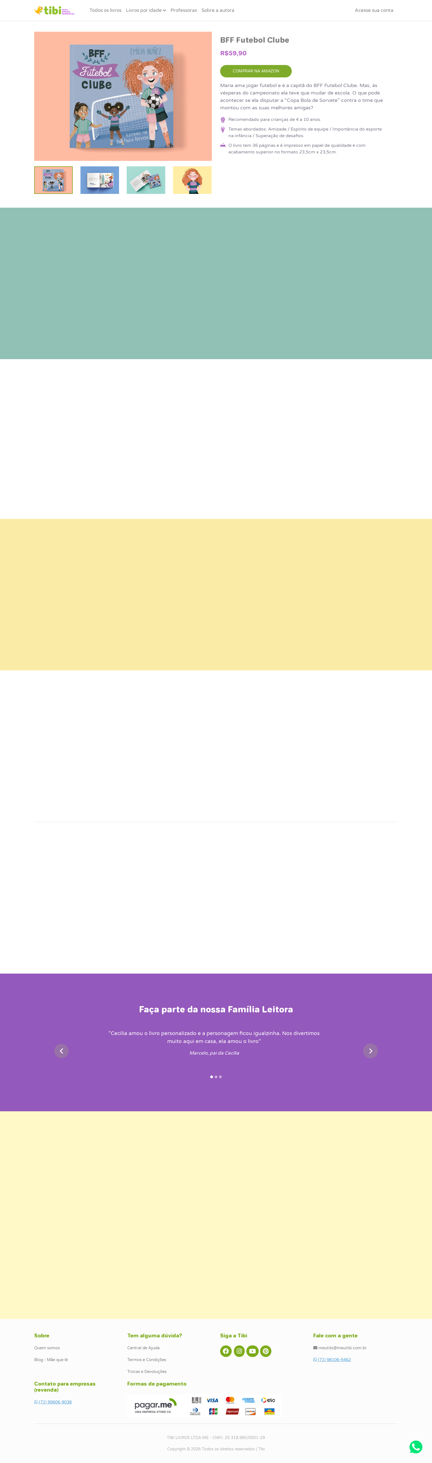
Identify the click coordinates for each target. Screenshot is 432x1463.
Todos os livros (105, 10)
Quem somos (47, 1347)
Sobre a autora (217, 10)
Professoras (184, 10)
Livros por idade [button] (146, 10)
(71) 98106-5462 (332, 1359)
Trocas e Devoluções (147, 1371)
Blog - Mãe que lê (51, 1359)
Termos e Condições (146, 1359)
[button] (374, 10)
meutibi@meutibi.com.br (340, 1347)
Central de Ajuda (143, 1347)
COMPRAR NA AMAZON (256, 71)
